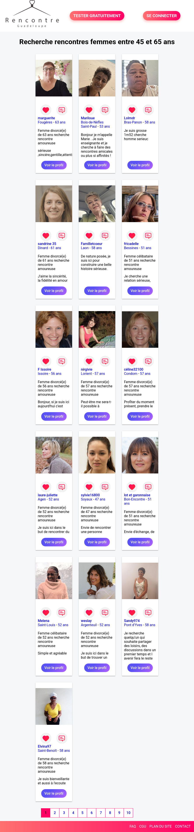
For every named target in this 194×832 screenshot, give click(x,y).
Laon (85, 248)
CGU (142, 826)
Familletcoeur (91, 244)
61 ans (56, 248)
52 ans (54, 499)
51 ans (146, 248)
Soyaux (86, 499)
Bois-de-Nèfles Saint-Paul (92, 124)
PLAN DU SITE (161, 826)
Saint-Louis (46, 625)
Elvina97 (44, 746)
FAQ (133, 826)
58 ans (150, 122)
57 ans (99, 374)
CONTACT (183, 826)
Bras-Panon (133, 122)
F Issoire (44, 369)
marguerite (46, 118)
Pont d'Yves (133, 625)
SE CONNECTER (161, 15)
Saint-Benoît (47, 751)
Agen (42, 499)
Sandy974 (132, 621)
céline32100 (133, 369)
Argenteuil (89, 625)
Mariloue (88, 118)
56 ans (56, 374)
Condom (130, 374)
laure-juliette (47, 495)
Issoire (43, 374)
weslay (86, 621)
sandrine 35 (47, 244)
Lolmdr (129, 118)
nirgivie (86, 369)
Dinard (43, 248)
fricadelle (131, 244)
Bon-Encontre (134, 499)
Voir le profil (53, 165)
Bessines (131, 248)
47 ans (100, 499)
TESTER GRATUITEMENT (97, 15)
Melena (43, 621)
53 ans (104, 126)
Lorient (86, 374)
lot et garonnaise (137, 495)
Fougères (45, 122)
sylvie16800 (90, 495)
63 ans (60, 122)
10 (128, 813)
